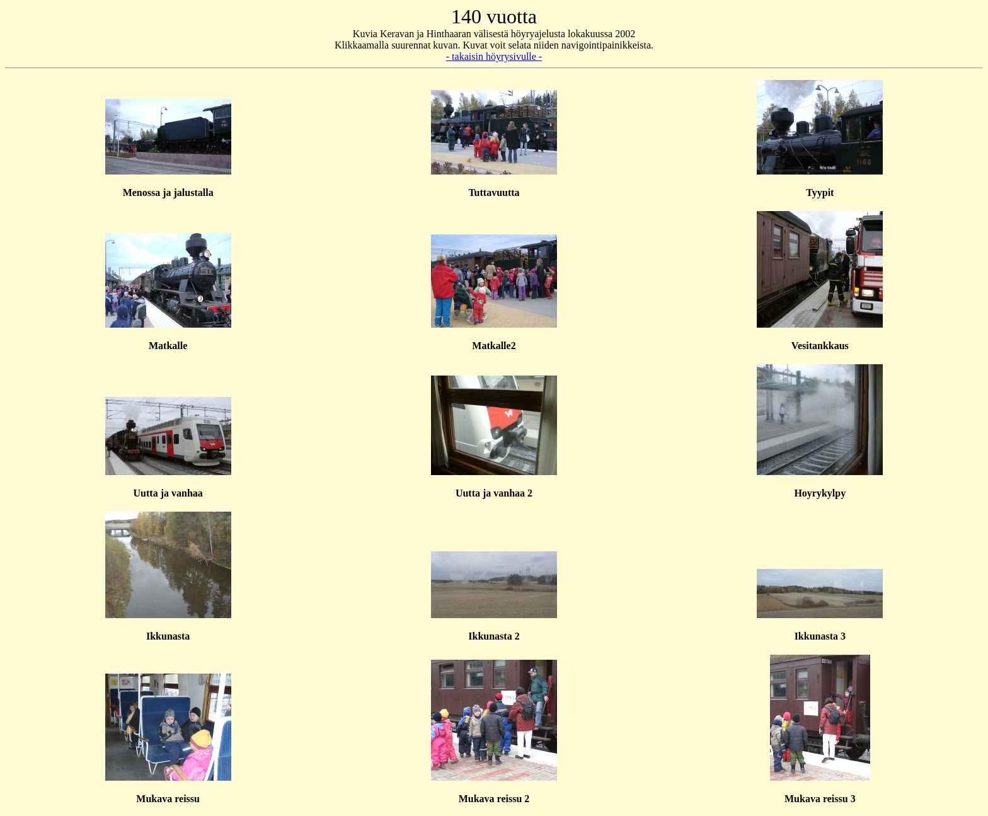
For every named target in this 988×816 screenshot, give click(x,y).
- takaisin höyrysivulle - (494, 56)
